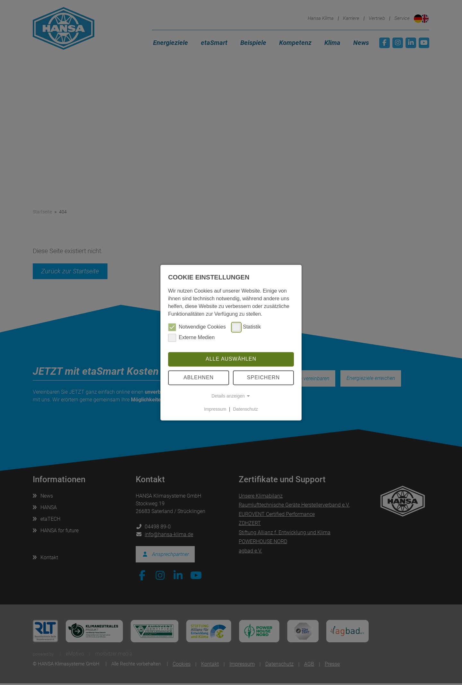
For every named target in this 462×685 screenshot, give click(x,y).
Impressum (215, 409)
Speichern (263, 377)
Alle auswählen (231, 359)
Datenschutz (245, 409)
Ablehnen (199, 377)
